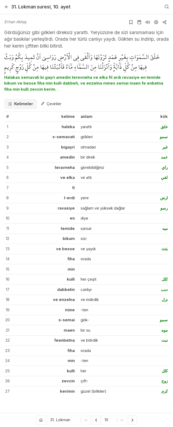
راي (165, 167)
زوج (164, 380)
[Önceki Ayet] (96, 420)
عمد (164, 157)
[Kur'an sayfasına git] (139, 22)
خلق (164, 126)
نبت (164, 340)
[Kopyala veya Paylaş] (164, 22)
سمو (164, 136)
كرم (164, 391)
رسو (164, 208)
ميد (165, 228)
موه (164, 330)
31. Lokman (31, 7)
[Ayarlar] (156, 22)
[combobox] (50, 420)
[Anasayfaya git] (41, 420)
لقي (164, 177)
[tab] (20, 104)
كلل (165, 279)
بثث (164, 248)
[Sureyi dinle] (148, 22)
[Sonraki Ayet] (132, 420)
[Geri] (6, 6)
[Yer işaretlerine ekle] (131, 22)
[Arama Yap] (166, 6)
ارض (164, 197)
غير (165, 147)
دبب (164, 289)
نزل (165, 299)
